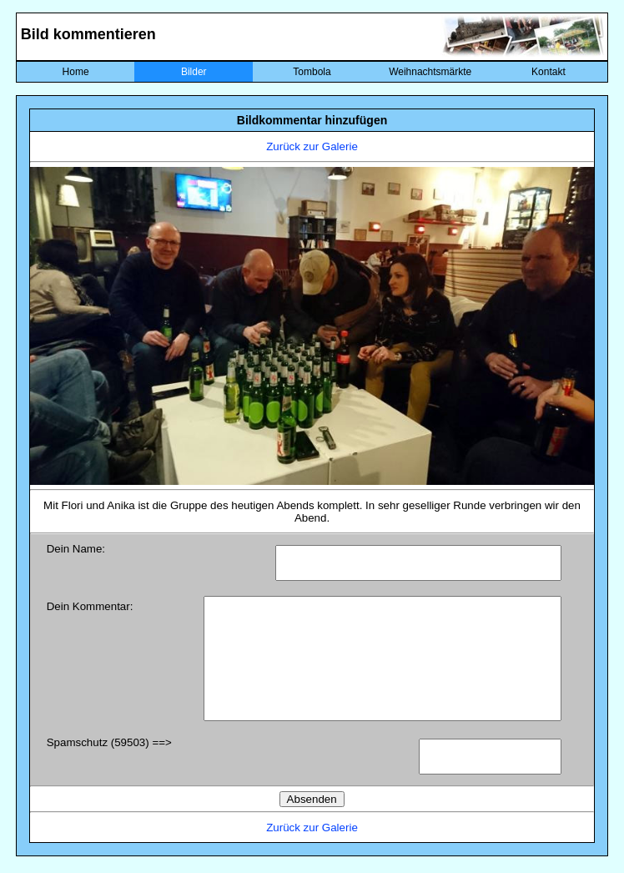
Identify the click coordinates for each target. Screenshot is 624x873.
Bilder (194, 72)
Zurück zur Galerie (312, 146)
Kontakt (548, 72)
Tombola (311, 72)
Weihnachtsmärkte (430, 72)
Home (76, 72)
